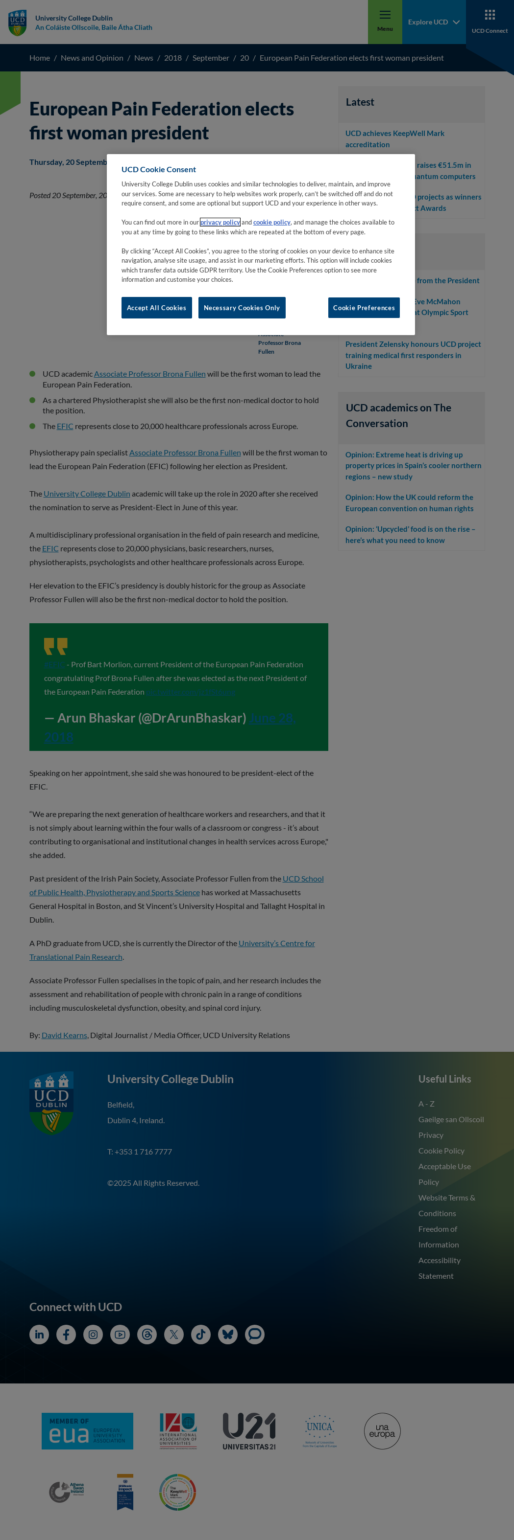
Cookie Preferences (364, 308)
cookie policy (272, 222)
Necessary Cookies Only (242, 308)
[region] (261, 244)
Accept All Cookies (157, 308)
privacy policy (220, 222)
